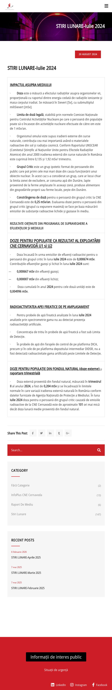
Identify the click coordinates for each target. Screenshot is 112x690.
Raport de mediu (22, 504)
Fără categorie (20, 485)
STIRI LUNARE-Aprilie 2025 (26, 557)
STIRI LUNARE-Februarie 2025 (27, 588)
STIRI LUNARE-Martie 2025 (26, 573)
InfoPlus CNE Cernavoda (26, 495)
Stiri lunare (18, 514)
